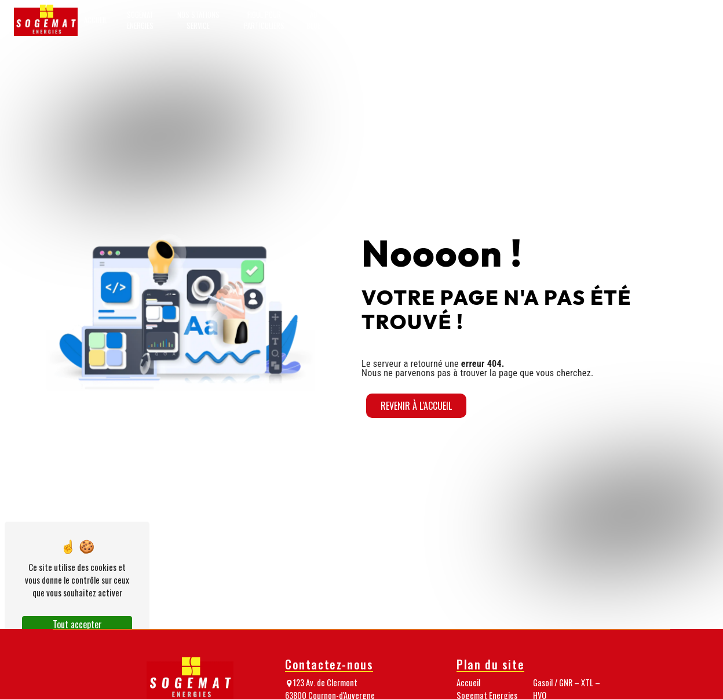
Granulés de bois (498, 20)
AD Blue (313, 20)
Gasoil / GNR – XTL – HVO (436, 20)
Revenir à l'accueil (416, 406)
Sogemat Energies (140, 20)
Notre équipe (546, 20)
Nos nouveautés (630, 20)
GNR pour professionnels (365, 20)
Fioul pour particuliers (264, 20)
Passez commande (682, 20)
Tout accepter (77, 624)
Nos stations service (198, 20)
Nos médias (585, 20)
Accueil (95, 20)
